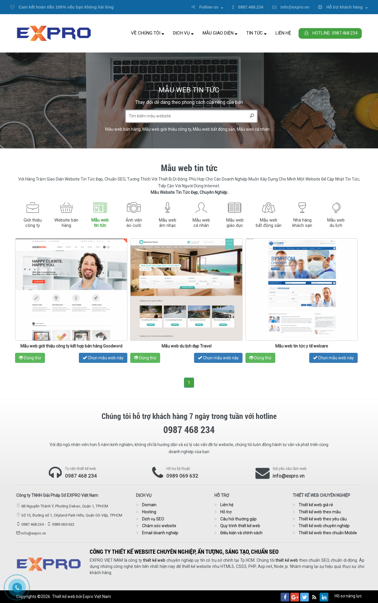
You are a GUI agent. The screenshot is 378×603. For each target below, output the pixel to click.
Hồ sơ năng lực (348, 596)
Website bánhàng (66, 222)
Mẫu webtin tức (100, 222)
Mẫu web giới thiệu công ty (166, 129)
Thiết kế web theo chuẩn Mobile (328, 532)
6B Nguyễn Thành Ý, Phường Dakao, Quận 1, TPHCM (64, 506)
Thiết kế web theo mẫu (320, 511)
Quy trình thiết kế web (240, 525)
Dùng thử (39, 357)
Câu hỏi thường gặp (238, 519)
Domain (149, 504)
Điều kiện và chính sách (241, 532)
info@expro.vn (290, 7)
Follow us (207, 7)
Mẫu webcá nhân (201, 222)
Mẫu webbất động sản (268, 222)
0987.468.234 (247, 7)
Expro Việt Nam (97, 596)
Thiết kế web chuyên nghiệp (324, 525)
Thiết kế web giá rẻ (316, 504)
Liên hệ (283, 33)
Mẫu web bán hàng (123, 129)
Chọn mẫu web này (112, 357)
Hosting (149, 511)
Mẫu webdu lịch (336, 222)
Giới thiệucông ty (33, 222)
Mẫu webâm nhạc (167, 222)
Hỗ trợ (226, 511)
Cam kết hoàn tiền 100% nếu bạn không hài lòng (62, 7)
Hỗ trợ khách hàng (343, 7)
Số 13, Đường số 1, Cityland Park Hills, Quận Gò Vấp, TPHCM (71, 515)
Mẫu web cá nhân (253, 129)
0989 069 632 (182, 476)
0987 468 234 (81, 476)
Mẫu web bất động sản (214, 129)
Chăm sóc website (159, 525)
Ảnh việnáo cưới (134, 222)
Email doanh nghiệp (160, 532)
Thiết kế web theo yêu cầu (323, 519)
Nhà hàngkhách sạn (302, 222)
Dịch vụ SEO (153, 519)
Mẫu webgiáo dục (235, 222)
